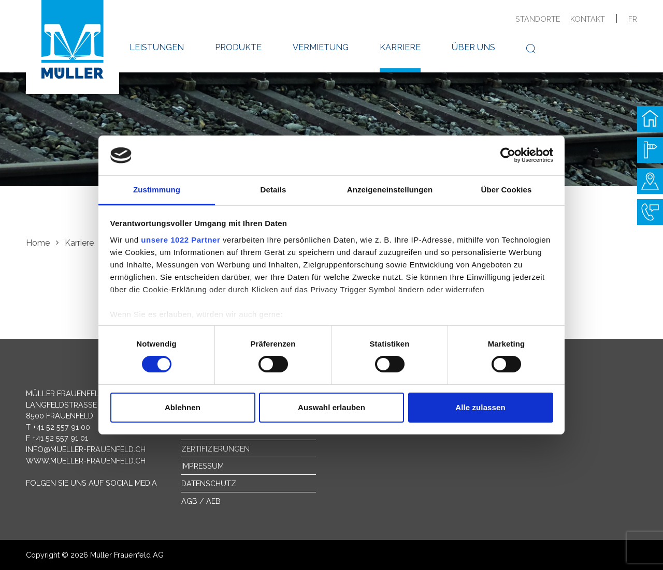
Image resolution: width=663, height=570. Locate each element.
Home (38, 243)
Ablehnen (182, 407)
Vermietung (321, 47)
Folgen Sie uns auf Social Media (91, 482)
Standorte (537, 18)
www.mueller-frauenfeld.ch (86, 460)
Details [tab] (273, 189)
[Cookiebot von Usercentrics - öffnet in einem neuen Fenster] (508, 155)
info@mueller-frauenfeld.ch (86, 449)
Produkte (238, 47)
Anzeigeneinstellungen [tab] (390, 189)
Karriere (400, 47)
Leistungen (156, 47)
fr (632, 18)
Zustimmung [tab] (156, 189)
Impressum (202, 465)
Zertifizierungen (215, 448)
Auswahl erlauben (331, 407)
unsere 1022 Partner (180, 239)
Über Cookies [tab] (506, 189)
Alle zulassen (480, 407)
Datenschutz (208, 483)
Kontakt (587, 18)
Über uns (473, 47)
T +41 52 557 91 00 (58, 427)
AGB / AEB (201, 501)
